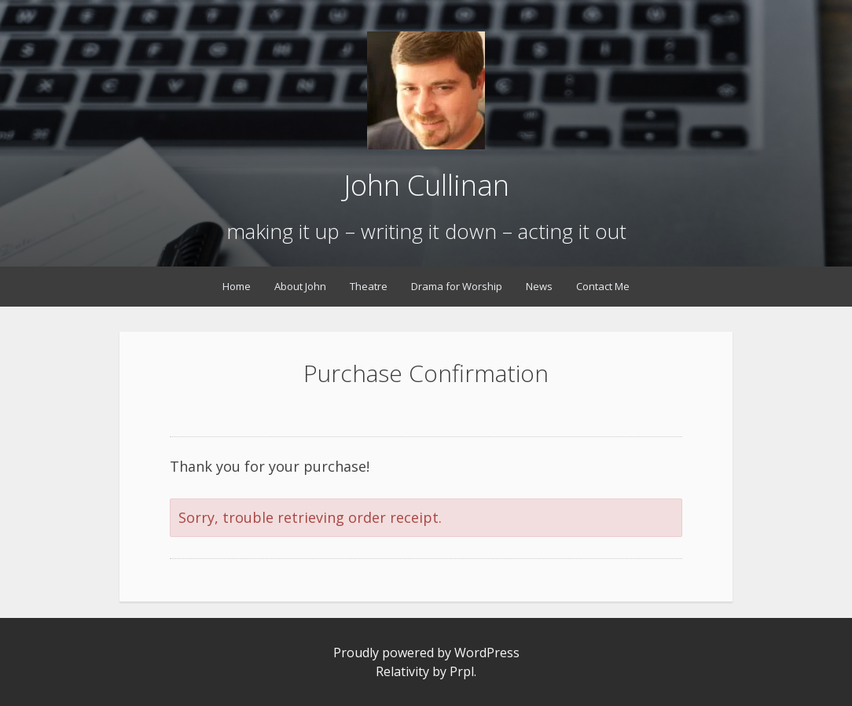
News (539, 286)
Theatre (368, 286)
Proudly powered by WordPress (426, 652)
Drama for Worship (456, 286)
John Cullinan (426, 185)
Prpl (462, 671)
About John (300, 286)
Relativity (402, 671)
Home (236, 286)
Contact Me (603, 286)
